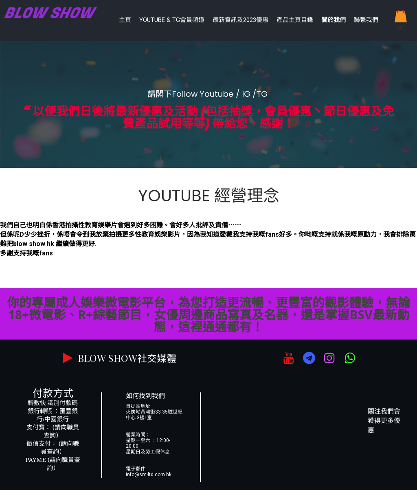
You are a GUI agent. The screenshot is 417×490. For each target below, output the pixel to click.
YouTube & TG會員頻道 (171, 20)
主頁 (125, 20)
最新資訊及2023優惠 (240, 20)
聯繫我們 (366, 20)
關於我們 (333, 20)
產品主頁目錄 (295, 20)
